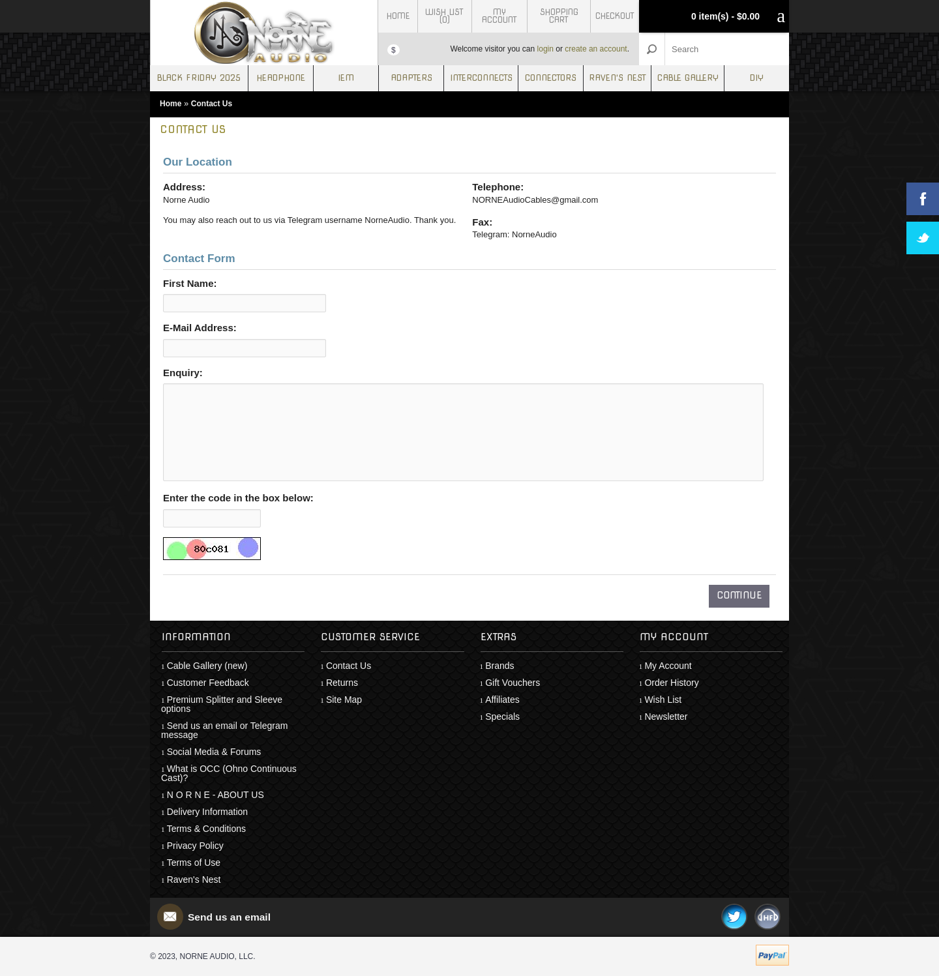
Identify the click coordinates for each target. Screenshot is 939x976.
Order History (671, 682)
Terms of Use (193, 862)
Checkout (614, 16)
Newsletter (665, 716)
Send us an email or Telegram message (224, 730)
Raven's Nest (617, 78)
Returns (342, 682)
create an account (596, 48)
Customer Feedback (208, 682)
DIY (757, 78)
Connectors (550, 78)
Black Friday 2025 (199, 78)
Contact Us (211, 103)
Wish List (662, 699)
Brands (499, 665)
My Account (499, 16)
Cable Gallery (688, 78)
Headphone (280, 78)
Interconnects (481, 78)
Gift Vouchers (512, 682)
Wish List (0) (444, 16)
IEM (346, 78)
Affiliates (502, 699)
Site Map (344, 699)
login (545, 48)
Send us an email (230, 917)
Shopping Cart (559, 16)
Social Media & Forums (214, 752)
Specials (502, 716)
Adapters (411, 78)
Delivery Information (207, 811)
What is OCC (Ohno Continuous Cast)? (229, 773)
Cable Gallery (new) (207, 665)
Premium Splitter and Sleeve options (221, 704)
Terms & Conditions (206, 828)
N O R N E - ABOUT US (215, 795)
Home (398, 16)
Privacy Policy (195, 845)
